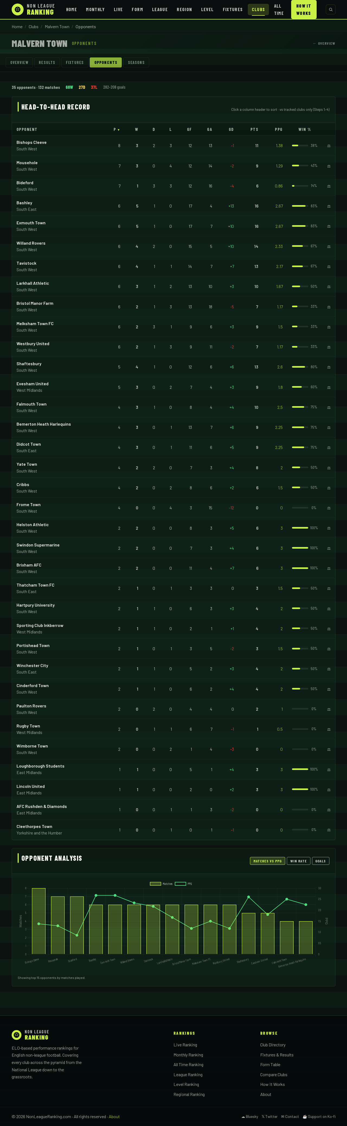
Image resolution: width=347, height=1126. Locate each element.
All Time (279, 9)
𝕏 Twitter (270, 1116)
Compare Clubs (273, 1074)
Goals (320, 861)
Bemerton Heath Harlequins (44, 423)
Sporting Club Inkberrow (40, 625)
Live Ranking (185, 1044)
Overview (19, 62)
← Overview (324, 43)
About (265, 1094)
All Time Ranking (188, 1064)
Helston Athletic (33, 524)
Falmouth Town (32, 403)
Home (71, 9)
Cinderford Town (33, 685)
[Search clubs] (331, 9)
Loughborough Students (41, 765)
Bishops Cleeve (32, 142)
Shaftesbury (29, 363)
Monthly (95, 9)
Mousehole (27, 162)
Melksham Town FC (35, 323)
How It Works (303, 9)
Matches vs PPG (267, 861)
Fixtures (233, 9)
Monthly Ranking (188, 1054)
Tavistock (26, 263)
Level (207, 9)
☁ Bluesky (249, 1116)
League (160, 9)
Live (118, 9)
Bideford (25, 182)
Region (184, 9)
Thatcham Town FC (35, 584)
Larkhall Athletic (33, 283)
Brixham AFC (29, 564)
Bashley (24, 202)
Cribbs (23, 484)
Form (137, 9)
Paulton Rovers (31, 705)
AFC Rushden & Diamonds (42, 806)
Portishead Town (33, 645)
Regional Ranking (189, 1094)
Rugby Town (28, 725)
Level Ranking (186, 1084)
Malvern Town (57, 26)
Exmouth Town (31, 222)
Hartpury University (36, 604)
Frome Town (29, 504)
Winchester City (32, 665)
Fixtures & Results (277, 1054)
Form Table (270, 1064)
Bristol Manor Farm (35, 303)
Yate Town (27, 464)
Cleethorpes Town (34, 826)
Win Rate (298, 861)
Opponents (105, 62)
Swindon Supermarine (38, 544)
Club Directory (272, 1044)
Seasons (136, 62)
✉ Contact (290, 1116)
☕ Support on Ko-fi (319, 1116)
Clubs (258, 9)
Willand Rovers (31, 242)
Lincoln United (31, 786)
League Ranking (188, 1074)
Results (47, 62)
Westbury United (33, 343)
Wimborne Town (32, 745)
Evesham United (33, 383)
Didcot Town (29, 443)
